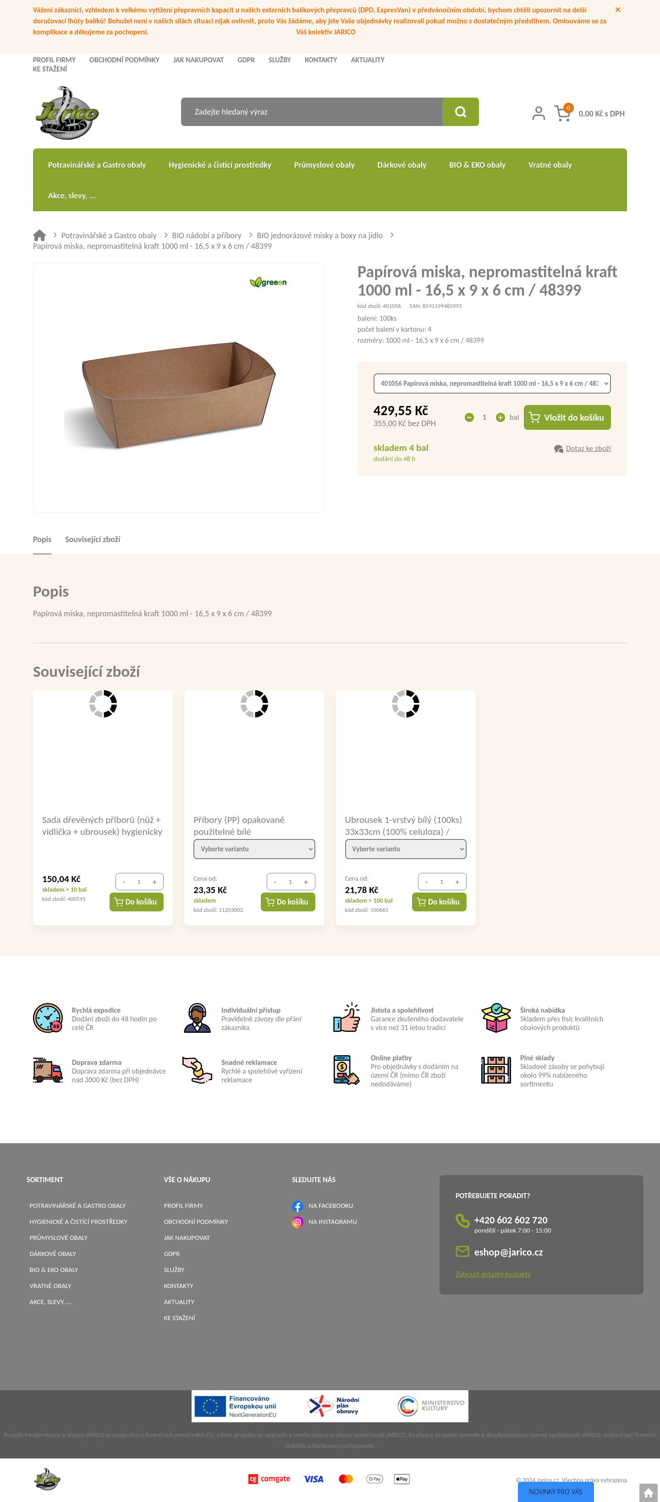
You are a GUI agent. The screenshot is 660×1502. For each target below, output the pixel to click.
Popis (42, 539)
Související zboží (92, 539)
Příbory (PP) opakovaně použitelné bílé (239, 825)
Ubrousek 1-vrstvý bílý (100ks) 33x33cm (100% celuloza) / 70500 (403, 825)
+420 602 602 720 (511, 1220)
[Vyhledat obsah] (460, 112)
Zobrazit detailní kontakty (493, 1274)
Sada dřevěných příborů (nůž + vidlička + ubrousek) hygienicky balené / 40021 (102, 825)
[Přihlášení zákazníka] (539, 113)
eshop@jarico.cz (508, 1252)
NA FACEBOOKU (331, 1205)
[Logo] (67, 114)
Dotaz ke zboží (588, 448)
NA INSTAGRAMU (333, 1221)
